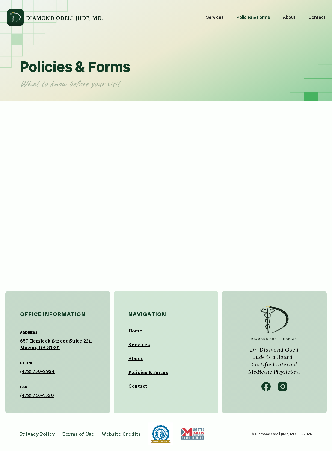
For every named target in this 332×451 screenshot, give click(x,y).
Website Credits (121, 434)
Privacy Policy (37, 434)
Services (215, 17)
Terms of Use (78, 434)
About (289, 17)
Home (135, 331)
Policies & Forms (253, 17)
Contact (317, 17)
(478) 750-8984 (37, 371)
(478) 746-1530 (37, 395)
